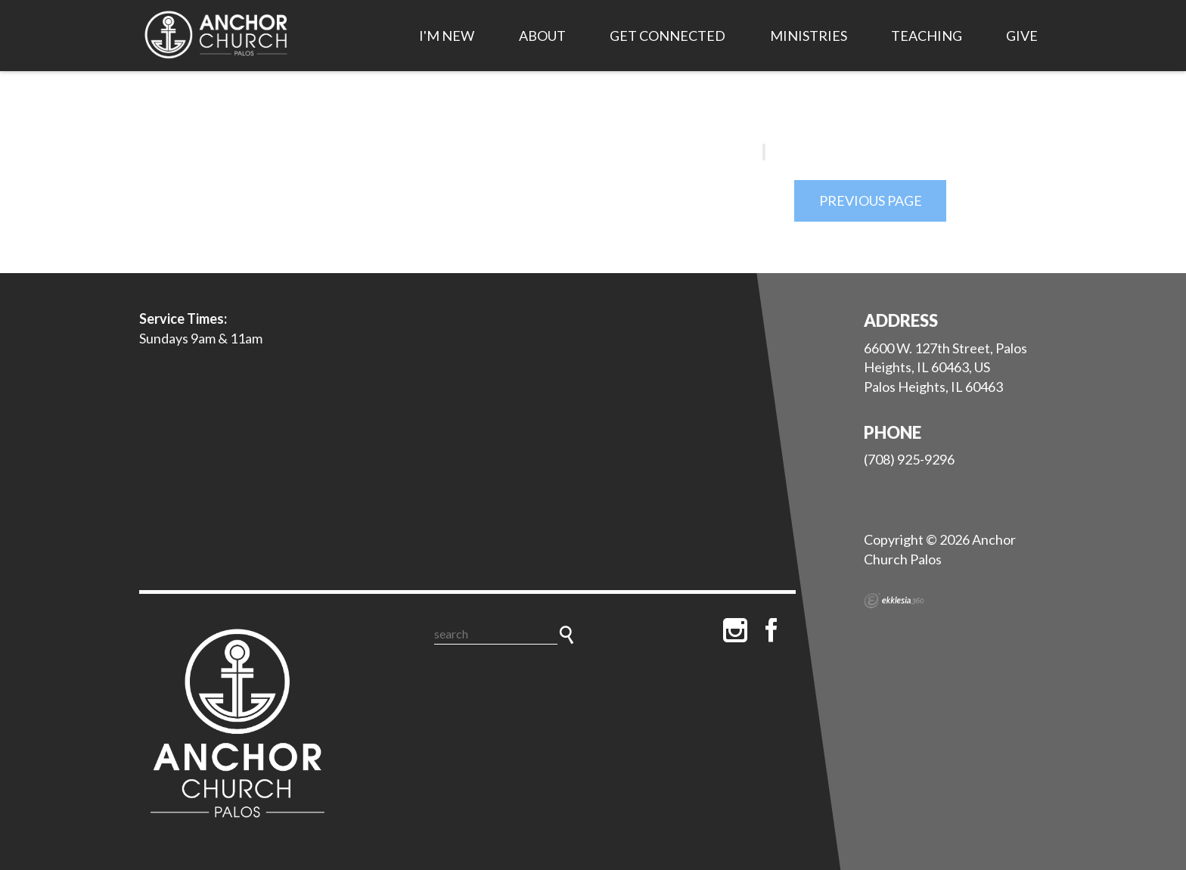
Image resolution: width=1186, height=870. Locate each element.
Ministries (808, 35)
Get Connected (667, 35)
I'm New (446, 35)
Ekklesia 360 (894, 600)
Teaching (926, 35)
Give (1022, 35)
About (542, 35)
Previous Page (870, 200)
